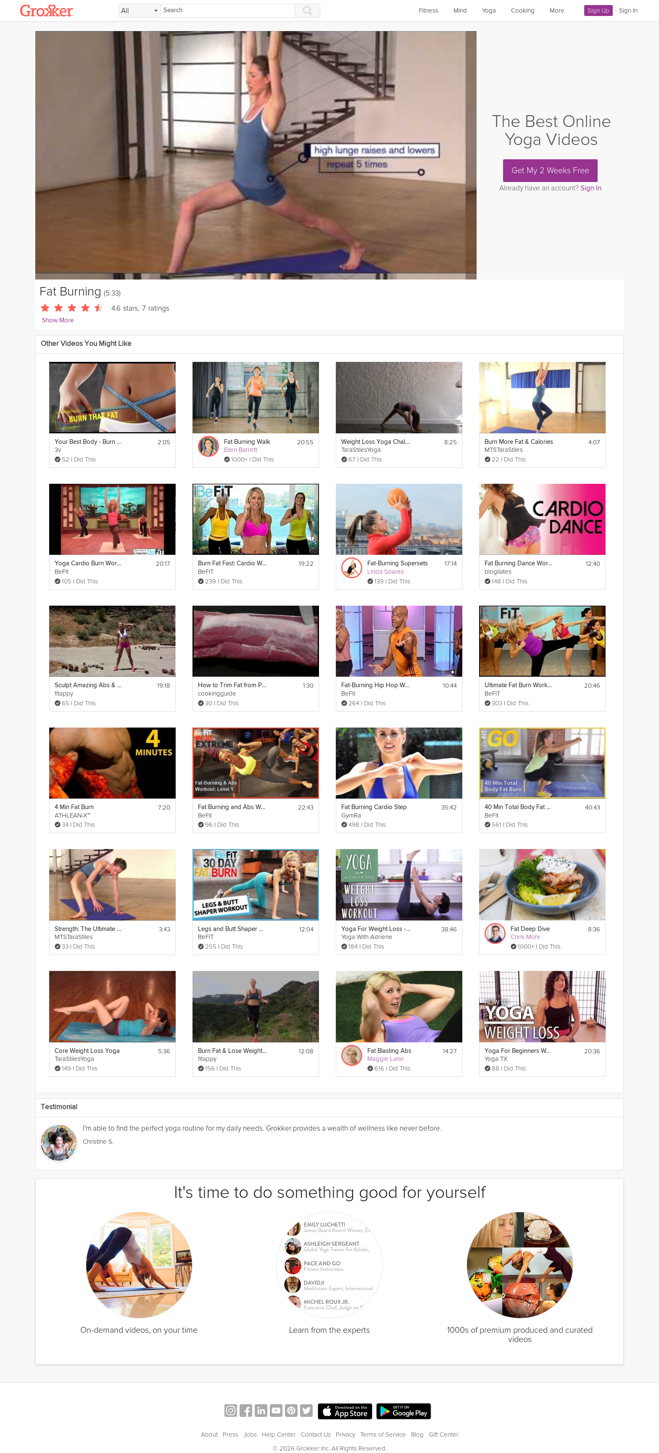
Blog (417, 1434)
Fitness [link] (428, 10)
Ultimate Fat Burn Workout (519, 685)
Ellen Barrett (240, 450)
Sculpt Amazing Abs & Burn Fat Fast (89, 685)
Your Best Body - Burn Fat (89, 442)
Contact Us (316, 1434)
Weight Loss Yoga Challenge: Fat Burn (376, 442)
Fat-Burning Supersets (397, 563)
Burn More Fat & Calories (519, 442)
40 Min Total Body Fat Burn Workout (519, 807)
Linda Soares (385, 571)
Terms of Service (383, 1434)
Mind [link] (460, 10)
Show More (58, 320)
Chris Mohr (525, 937)
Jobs (250, 1434)
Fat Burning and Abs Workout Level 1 (232, 807)
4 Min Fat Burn (74, 807)
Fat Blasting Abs (389, 1051)
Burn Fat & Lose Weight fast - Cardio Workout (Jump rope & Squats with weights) (232, 1051)
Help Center (279, 1434)
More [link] (557, 10)
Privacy (345, 1434)
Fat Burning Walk (247, 442)
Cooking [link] (523, 10)
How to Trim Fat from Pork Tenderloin (232, 685)
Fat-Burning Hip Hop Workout (376, 685)
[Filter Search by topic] (140, 11)
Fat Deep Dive (530, 929)
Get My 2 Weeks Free (550, 171)
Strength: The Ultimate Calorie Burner (89, 929)
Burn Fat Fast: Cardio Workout (232, 563)
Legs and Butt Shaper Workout (232, 929)
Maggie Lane (385, 1059)
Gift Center (444, 1434)
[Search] (228, 11)
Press (230, 1434)
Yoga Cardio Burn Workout (89, 563)
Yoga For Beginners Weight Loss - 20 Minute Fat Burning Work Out (519, 1051)
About (209, 1434)
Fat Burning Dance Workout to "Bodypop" (519, 563)
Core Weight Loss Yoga (87, 1051)
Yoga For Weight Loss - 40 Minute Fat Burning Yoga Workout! (376, 929)
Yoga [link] (489, 10)
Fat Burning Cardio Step (374, 807)
